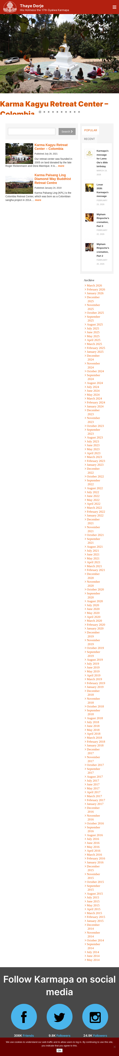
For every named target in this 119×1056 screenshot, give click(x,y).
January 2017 (95, 804)
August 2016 (95, 835)
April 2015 (93, 909)
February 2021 (96, 570)
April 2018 (93, 733)
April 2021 (93, 562)
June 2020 (93, 609)
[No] (114, 1047)
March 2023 (94, 457)
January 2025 (95, 351)
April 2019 (93, 675)
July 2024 (93, 387)
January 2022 (95, 515)
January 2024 (95, 406)
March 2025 (94, 344)
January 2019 (95, 687)
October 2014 (95, 940)
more (61, 165)
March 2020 (94, 620)
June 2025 (93, 332)
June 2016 (93, 843)
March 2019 (94, 679)
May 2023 (93, 449)
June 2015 (93, 901)
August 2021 (95, 546)
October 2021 (95, 535)
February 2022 (96, 511)
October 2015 (95, 882)
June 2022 (93, 496)
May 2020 (93, 613)
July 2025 (93, 328)
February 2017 (96, 800)
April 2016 (93, 850)
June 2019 (93, 667)
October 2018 (95, 706)
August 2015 (95, 893)
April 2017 (93, 792)
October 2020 (95, 589)
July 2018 (93, 722)
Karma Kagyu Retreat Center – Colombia (51, 147)
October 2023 (95, 426)
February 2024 (96, 402)
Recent (89, 139)
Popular (90, 130)
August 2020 (95, 601)
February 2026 (96, 289)
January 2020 (95, 628)
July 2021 (93, 550)
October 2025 (95, 312)
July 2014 (93, 952)
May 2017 (93, 788)
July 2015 (93, 897)
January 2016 (95, 862)
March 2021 (94, 566)
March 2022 (94, 507)
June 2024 (93, 390)
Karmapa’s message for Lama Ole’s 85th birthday (103, 158)
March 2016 (94, 854)
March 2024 (94, 398)
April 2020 (93, 617)
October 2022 (95, 476)
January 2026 (95, 293)
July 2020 (93, 605)
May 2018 (93, 730)
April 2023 (93, 453)
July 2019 (93, 663)
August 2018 (95, 718)
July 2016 (93, 839)
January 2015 (95, 921)
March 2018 (94, 737)
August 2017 (95, 776)
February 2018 (96, 741)
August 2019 (95, 659)
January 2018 (95, 745)
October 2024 (95, 371)
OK (59, 1050)
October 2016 (95, 823)
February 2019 (96, 683)
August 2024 (95, 383)
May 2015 (93, 905)
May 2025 (93, 336)
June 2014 (93, 956)
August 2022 (95, 488)
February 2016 (96, 858)
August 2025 (95, 324)
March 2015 (94, 913)
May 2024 (93, 394)
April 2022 (93, 503)
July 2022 (93, 492)
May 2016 (93, 847)
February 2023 (96, 461)
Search (67, 131)
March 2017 (94, 796)
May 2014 (93, 960)
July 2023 (93, 441)
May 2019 (93, 671)
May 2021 (93, 558)
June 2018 (93, 726)
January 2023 (95, 464)
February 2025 (96, 348)
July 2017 (93, 780)
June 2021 (93, 554)
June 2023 (93, 445)
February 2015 (96, 917)
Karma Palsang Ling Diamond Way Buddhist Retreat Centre (53, 179)
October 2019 (95, 648)
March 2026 (94, 285)
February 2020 (96, 624)
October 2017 (95, 765)
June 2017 (93, 784)
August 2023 (95, 437)
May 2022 (93, 500)
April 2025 (93, 340)
